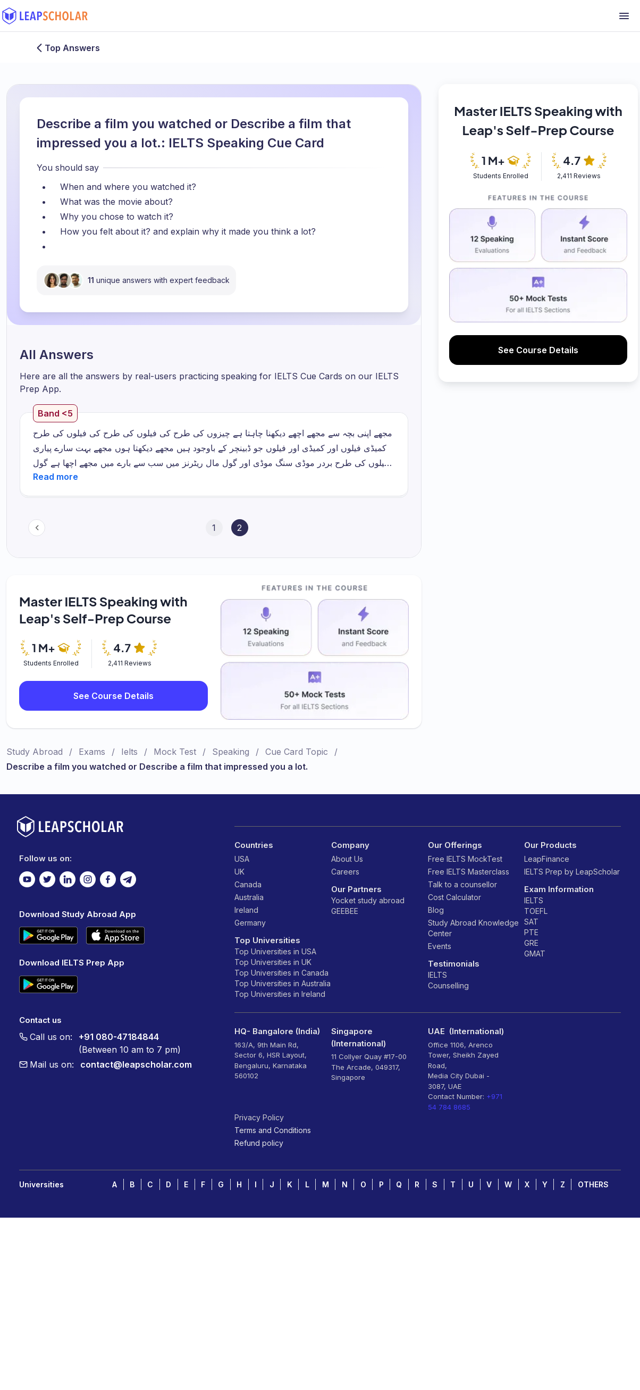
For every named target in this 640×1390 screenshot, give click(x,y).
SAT (531, 921)
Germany (250, 922)
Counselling (448, 985)
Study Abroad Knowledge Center (473, 928)
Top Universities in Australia (282, 983)
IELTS (437, 974)
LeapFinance (546, 858)
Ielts (129, 751)
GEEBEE (344, 910)
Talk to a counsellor (462, 884)
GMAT (534, 953)
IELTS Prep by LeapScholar (572, 871)
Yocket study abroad (368, 900)
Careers (345, 871)
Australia (249, 897)
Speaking (230, 751)
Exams (92, 751)
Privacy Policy (259, 1117)
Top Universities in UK (272, 962)
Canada (248, 884)
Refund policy (258, 1142)
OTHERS (593, 1184)
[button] (55, 476)
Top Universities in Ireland (279, 993)
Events (439, 946)
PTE (531, 932)
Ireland (246, 909)
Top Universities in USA (275, 951)
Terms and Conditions (272, 1130)
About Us (347, 858)
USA (241, 858)
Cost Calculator (454, 897)
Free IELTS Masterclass (468, 871)
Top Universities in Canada (281, 972)
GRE (531, 942)
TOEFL (536, 910)
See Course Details (113, 695)
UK (239, 871)
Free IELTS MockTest (465, 858)
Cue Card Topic (296, 751)
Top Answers (67, 48)
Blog (436, 909)
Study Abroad (34, 751)
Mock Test (175, 751)
